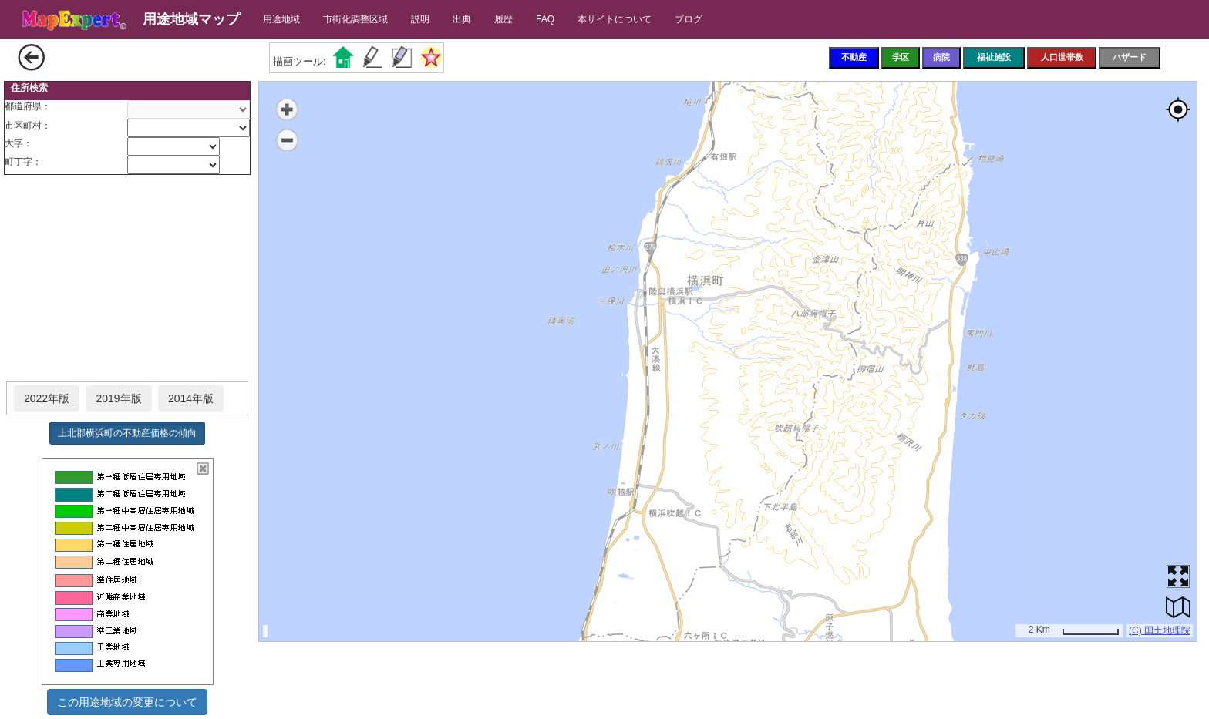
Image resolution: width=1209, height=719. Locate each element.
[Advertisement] (127, 279)
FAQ (545, 19)
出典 (462, 19)
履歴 (503, 19)
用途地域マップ (191, 19)
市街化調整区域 (355, 19)
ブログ (688, 19)
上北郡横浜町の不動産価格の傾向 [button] (127, 433)
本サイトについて (615, 19)
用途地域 (281, 19)
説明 (420, 19)
